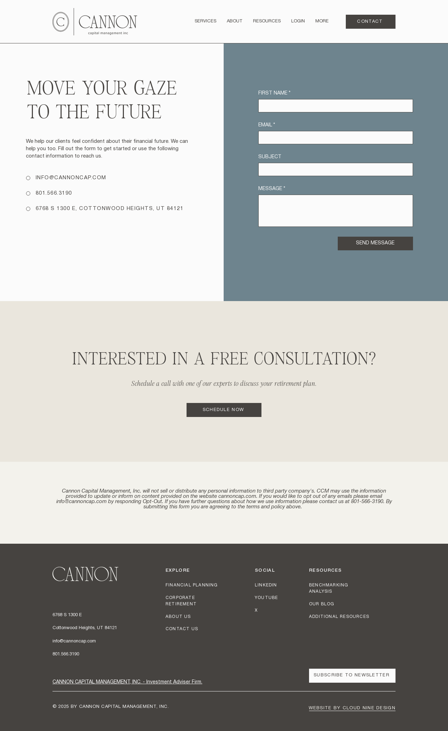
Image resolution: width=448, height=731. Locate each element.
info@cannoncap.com (81, 501)
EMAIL (266, 125)
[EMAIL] (333, 137)
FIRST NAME (274, 93)
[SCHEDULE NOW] (224, 410)
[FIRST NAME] (333, 105)
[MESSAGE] (336, 211)
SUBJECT (269, 157)
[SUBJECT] (333, 169)
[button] (267, 21)
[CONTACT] (371, 22)
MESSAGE (271, 189)
